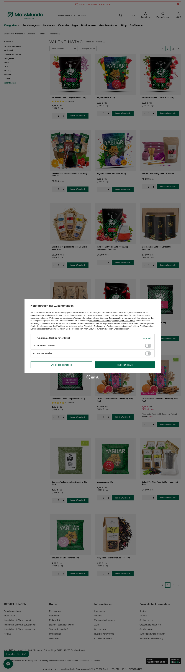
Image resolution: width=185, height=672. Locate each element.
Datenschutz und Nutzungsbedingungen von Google (112, 321)
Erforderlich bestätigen (61, 365)
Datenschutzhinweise (117, 318)
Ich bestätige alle (125, 365)
